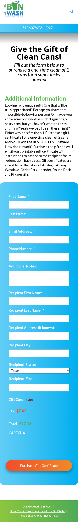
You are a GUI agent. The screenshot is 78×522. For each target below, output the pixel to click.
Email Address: (22, 231)
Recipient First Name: (27, 293)
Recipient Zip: (20, 379)
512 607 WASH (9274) (39, 28)
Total (13, 424)
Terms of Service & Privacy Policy (39, 515)
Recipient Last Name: (26, 310)
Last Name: (19, 214)
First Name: (19, 196)
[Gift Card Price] (41, 400)
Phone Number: (22, 249)
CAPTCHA (17, 433)
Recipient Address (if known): (32, 328)
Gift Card (16, 399)
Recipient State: (22, 364)
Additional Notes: (23, 266)
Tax (11, 411)
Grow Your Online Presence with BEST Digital (37, 511)
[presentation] (38, 444)
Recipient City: (20, 345)
